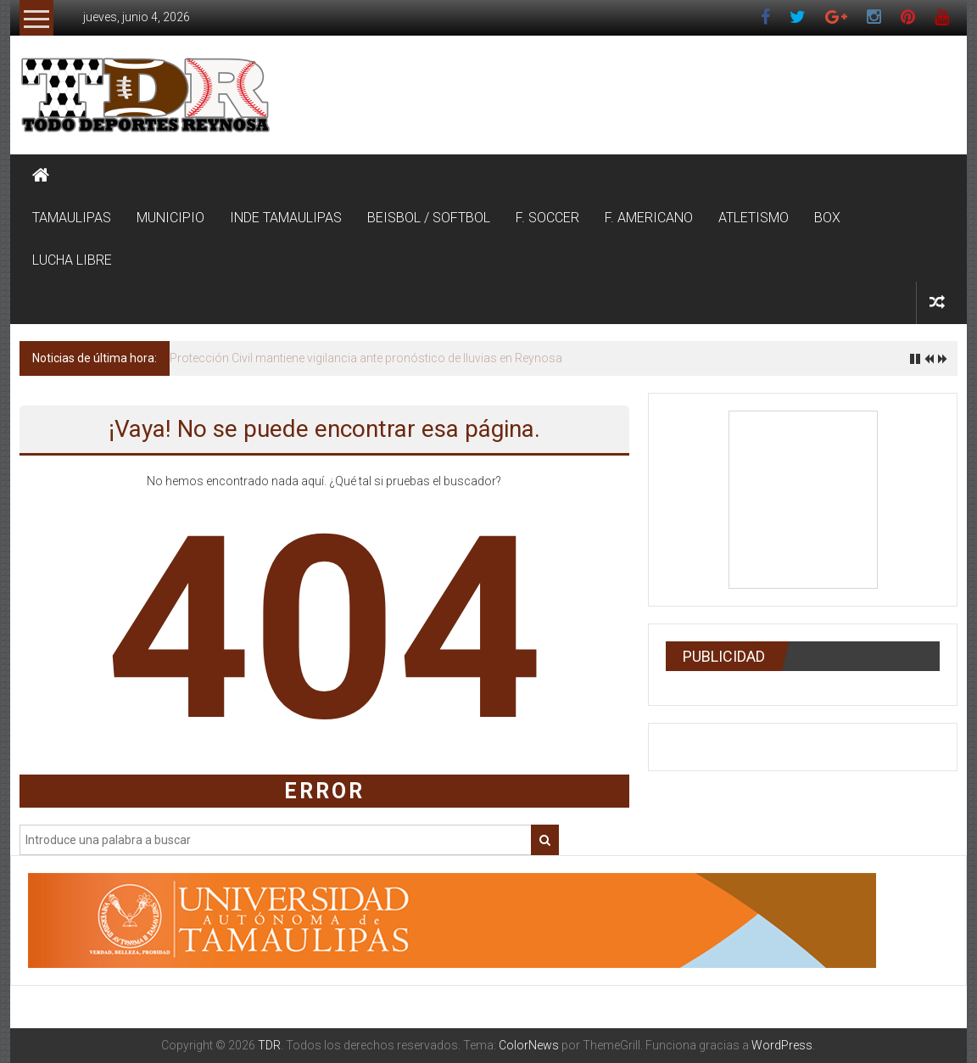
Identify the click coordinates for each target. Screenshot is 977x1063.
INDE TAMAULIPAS (286, 218)
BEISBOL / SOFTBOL (428, 218)
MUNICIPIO (170, 218)
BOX (827, 218)
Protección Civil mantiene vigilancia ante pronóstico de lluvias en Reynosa (366, 358)
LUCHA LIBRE (72, 260)
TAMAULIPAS (71, 218)
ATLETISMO (753, 218)
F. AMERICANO (649, 218)
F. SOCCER (547, 218)
